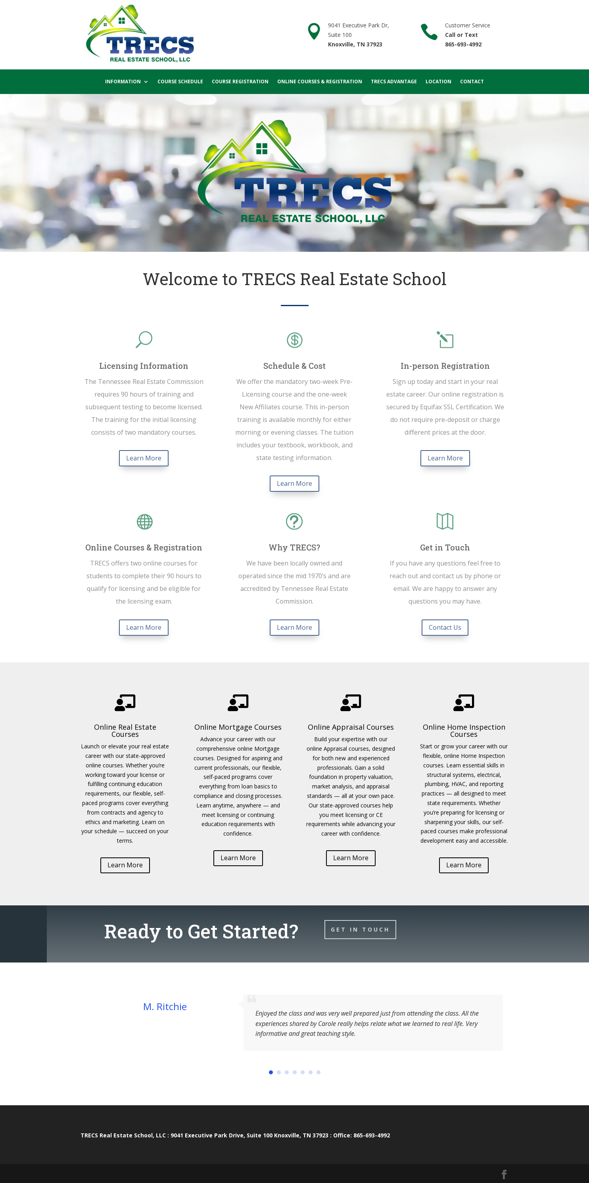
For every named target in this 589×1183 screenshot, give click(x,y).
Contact (472, 82)
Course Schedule (180, 82)
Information (123, 82)
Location (438, 82)
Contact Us (445, 627)
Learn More (143, 458)
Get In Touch (360, 929)
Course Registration (240, 82)
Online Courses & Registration (319, 82)
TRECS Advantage (394, 82)
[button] (271, 1072)
